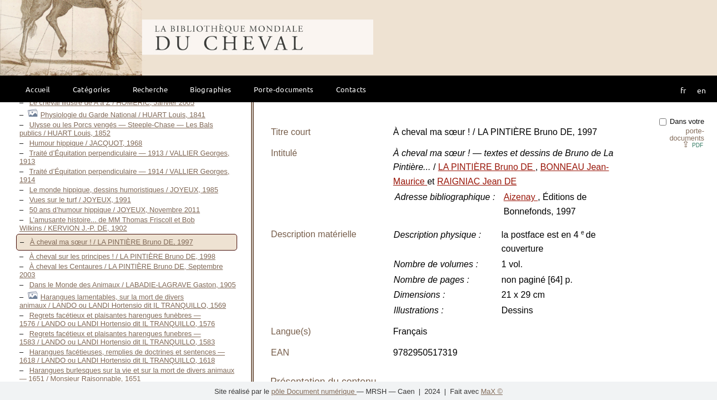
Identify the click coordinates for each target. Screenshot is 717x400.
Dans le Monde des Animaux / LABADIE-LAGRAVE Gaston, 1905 (132, 285)
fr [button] (683, 90)
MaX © (492, 391)
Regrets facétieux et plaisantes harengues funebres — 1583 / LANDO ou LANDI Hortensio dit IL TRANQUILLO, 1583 (117, 337)
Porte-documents (284, 89)
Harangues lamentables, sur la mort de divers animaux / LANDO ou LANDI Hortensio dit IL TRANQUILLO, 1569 (122, 301)
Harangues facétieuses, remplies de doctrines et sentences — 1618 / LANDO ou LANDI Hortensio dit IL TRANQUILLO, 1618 (122, 356)
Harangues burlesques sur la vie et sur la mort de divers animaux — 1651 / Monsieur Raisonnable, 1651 (126, 374)
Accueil (38, 89)
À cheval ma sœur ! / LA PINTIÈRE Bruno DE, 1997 (111, 242)
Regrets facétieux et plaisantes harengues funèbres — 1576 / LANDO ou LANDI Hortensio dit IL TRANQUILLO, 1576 (117, 319)
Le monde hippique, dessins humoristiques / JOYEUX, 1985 (123, 190)
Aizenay (521, 197)
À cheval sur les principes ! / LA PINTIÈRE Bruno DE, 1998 (122, 256)
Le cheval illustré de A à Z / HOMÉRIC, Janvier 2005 (111, 102)
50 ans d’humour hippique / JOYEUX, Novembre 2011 (114, 210)
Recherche (150, 89)
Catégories (92, 89)
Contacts (351, 89)
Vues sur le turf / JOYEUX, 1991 (80, 200)
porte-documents (686, 134)
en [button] (701, 90)
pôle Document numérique (314, 391)
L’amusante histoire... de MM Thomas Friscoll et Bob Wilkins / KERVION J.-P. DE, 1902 (107, 224)
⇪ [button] (692, 144)
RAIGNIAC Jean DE (477, 181)
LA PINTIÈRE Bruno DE (486, 167)
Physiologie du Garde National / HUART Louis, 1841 (123, 115)
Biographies (210, 89)
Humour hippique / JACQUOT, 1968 (85, 143)
